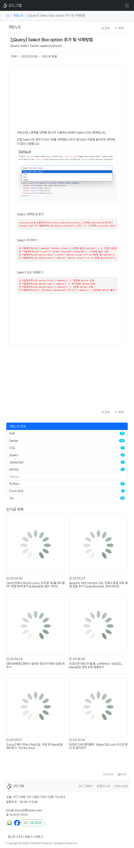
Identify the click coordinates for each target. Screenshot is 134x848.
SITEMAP (108, 774)
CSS (12, 447)
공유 (105, 28)
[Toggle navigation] (127, 5)
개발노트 (18, 15)
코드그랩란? (86, 786)
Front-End (16, 490)
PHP (12, 433)
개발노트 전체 (17, 426)
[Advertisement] (67, 97)
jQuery (13, 455)
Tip (11, 498)
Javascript (16, 462)
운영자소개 (103, 786)
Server (13, 440)
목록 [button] (119, 28)
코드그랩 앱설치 (32, 822)
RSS (122, 774)
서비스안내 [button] (121, 786)
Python (14, 483)
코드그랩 (12, 5)
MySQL (14, 469)
